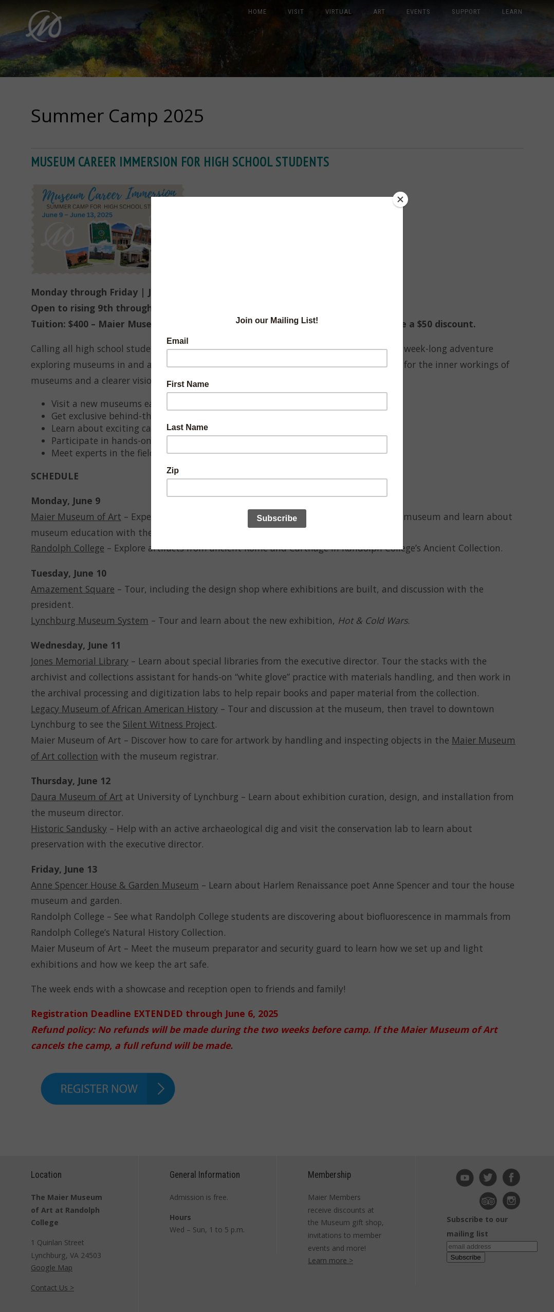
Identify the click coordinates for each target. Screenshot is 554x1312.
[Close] (400, 199)
